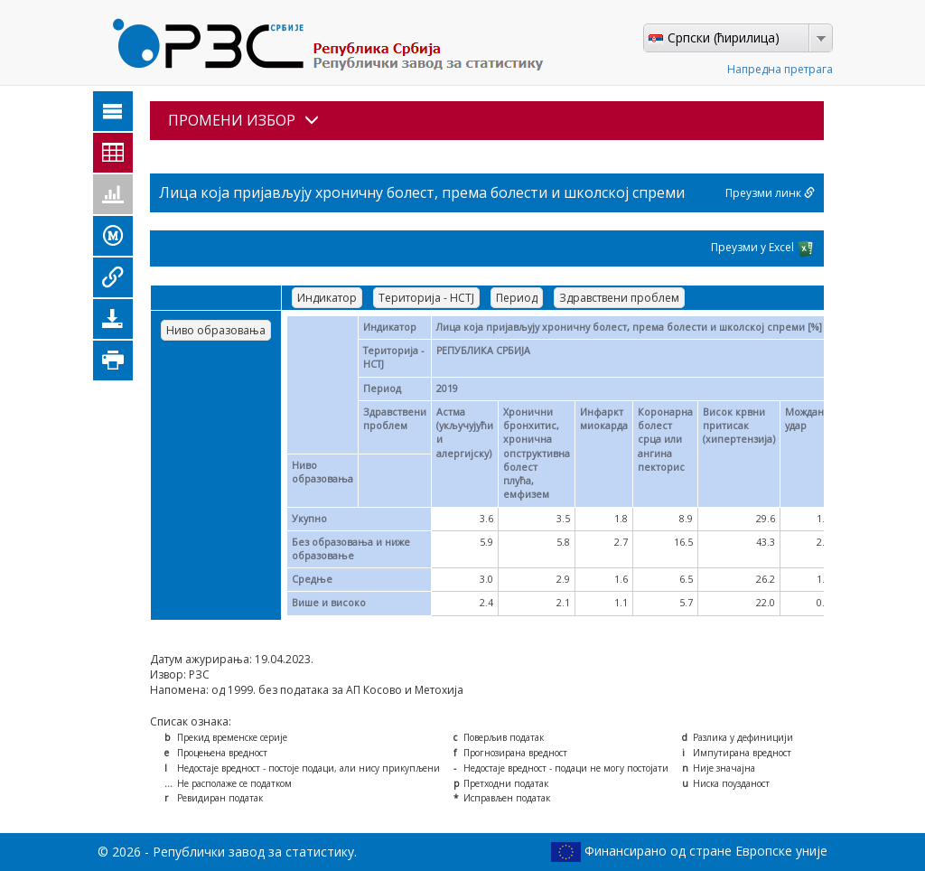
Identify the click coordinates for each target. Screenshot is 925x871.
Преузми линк (770, 193)
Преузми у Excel (763, 248)
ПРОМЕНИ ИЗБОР (243, 120)
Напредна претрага (780, 69)
